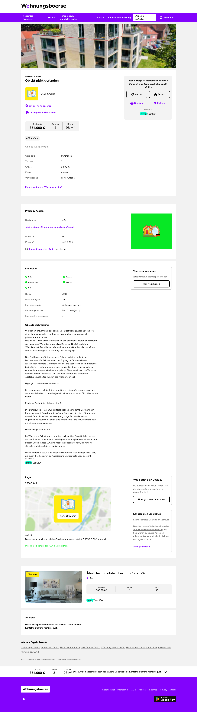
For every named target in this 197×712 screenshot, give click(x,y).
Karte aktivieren (68, 515)
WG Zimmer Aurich (90, 647)
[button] (173, 672)
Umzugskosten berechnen (43, 112)
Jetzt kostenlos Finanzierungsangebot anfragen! (49, 227)
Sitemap (153, 689)
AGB (133, 689)
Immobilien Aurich (50, 647)
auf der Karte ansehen (40, 105)
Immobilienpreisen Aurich (42, 249)
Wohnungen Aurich (30, 647)
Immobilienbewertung (119, 17)
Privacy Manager (168, 689)
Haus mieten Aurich (70, 647)
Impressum (122, 689)
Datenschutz (108, 689)
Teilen (161, 94)
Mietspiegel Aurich (30, 651)
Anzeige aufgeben (140, 17)
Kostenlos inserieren (28, 17)
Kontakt (142, 689)
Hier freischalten (151, 283)
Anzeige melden (141, 546)
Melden (161, 103)
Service (100, 17)
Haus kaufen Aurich (135, 647)
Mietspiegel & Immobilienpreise (68, 17)
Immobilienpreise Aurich (158, 647)
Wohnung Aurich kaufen (113, 647)
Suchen (51, 17)
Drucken (138, 103)
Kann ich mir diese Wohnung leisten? (43, 187)
